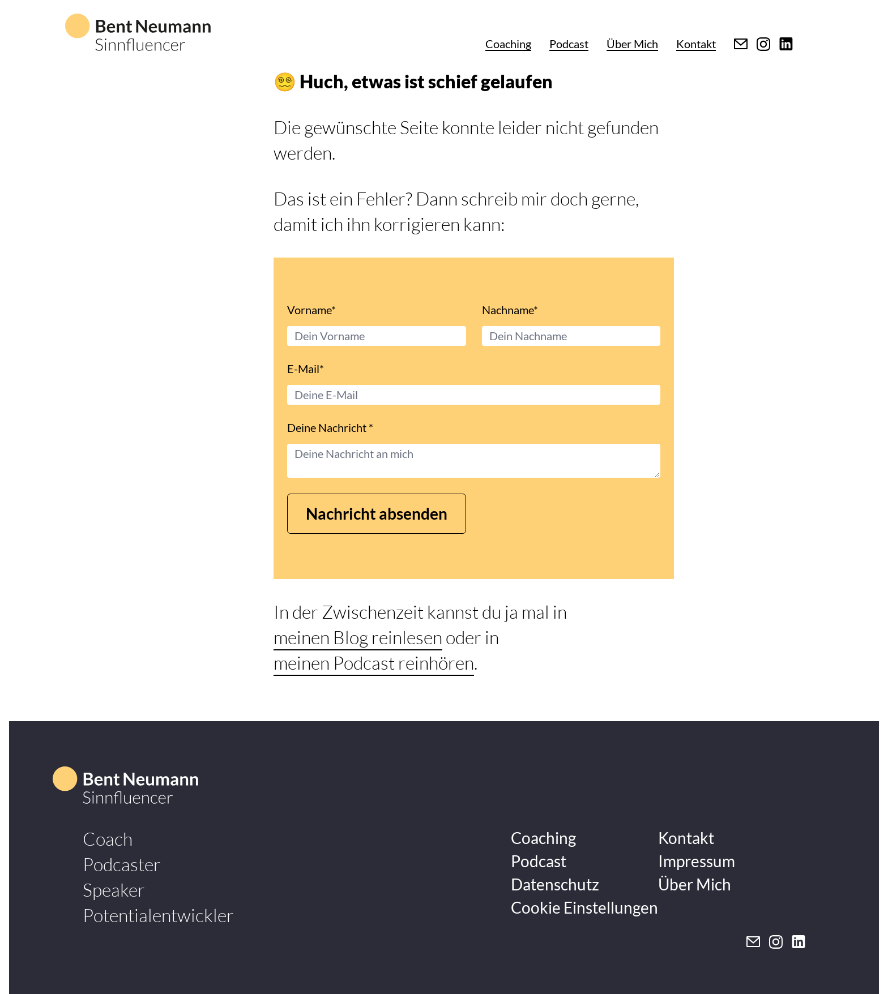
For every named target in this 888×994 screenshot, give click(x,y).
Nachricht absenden (376, 513)
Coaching (508, 43)
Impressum (696, 861)
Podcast (568, 43)
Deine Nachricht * (330, 427)
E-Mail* (305, 368)
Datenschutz (555, 884)
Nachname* (510, 309)
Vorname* (311, 309)
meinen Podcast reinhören (374, 663)
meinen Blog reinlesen (358, 637)
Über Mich (632, 43)
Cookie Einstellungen (584, 907)
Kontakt (696, 43)
